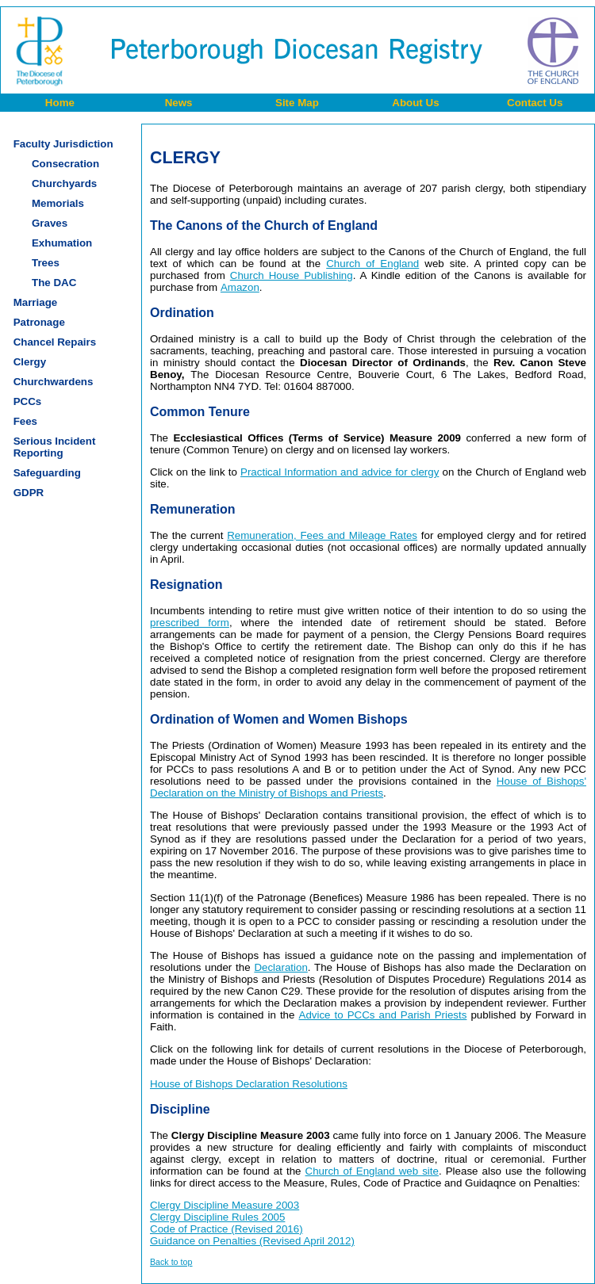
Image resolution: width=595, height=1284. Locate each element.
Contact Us (534, 103)
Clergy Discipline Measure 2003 (224, 1205)
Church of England (372, 263)
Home (60, 103)
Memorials (58, 203)
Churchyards (64, 183)
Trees (46, 263)
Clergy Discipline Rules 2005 (217, 1217)
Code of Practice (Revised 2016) (226, 1229)
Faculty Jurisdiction (63, 144)
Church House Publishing (291, 275)
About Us (415, 103)
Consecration (65, 164)
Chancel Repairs (54, 342)
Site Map (297, 103)
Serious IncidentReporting (54, 447)
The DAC (54, 283)
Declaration (280, 967)
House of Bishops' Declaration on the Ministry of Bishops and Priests (368, 787)
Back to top (171, 1262)
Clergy (29, 362)
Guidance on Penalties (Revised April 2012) (252, 1241)
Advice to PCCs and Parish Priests (383, 1015)
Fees (25, 421)
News (179, 103)
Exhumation (62, 243)
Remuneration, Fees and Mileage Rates (322, 535)
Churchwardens (53, 382)
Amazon (240, 287)
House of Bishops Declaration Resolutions (248, 1084)
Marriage (35, 302)
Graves (49, 223)
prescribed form (189, 623)
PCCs (27, 401)
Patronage (39, 322)
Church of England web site (372, 1171)
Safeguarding (47, 473)
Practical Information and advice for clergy (339, 472)
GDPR (28, 493)
